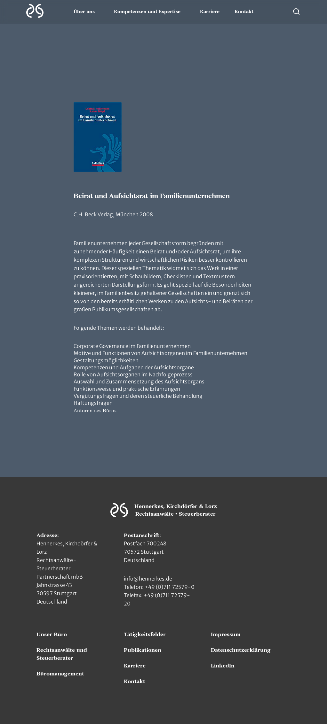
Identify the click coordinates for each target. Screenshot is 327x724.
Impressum (226, 634)
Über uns (84, 11)
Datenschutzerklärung (241, 650)
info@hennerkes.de (148, 578)
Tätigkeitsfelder (145, 634)
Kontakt (244, 11)
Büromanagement (60, 674)
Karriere (209, 11)
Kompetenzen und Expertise (147, 11)
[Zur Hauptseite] (35, 11)
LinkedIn (223, 666)
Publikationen (142, 650)
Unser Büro (51, 634)
